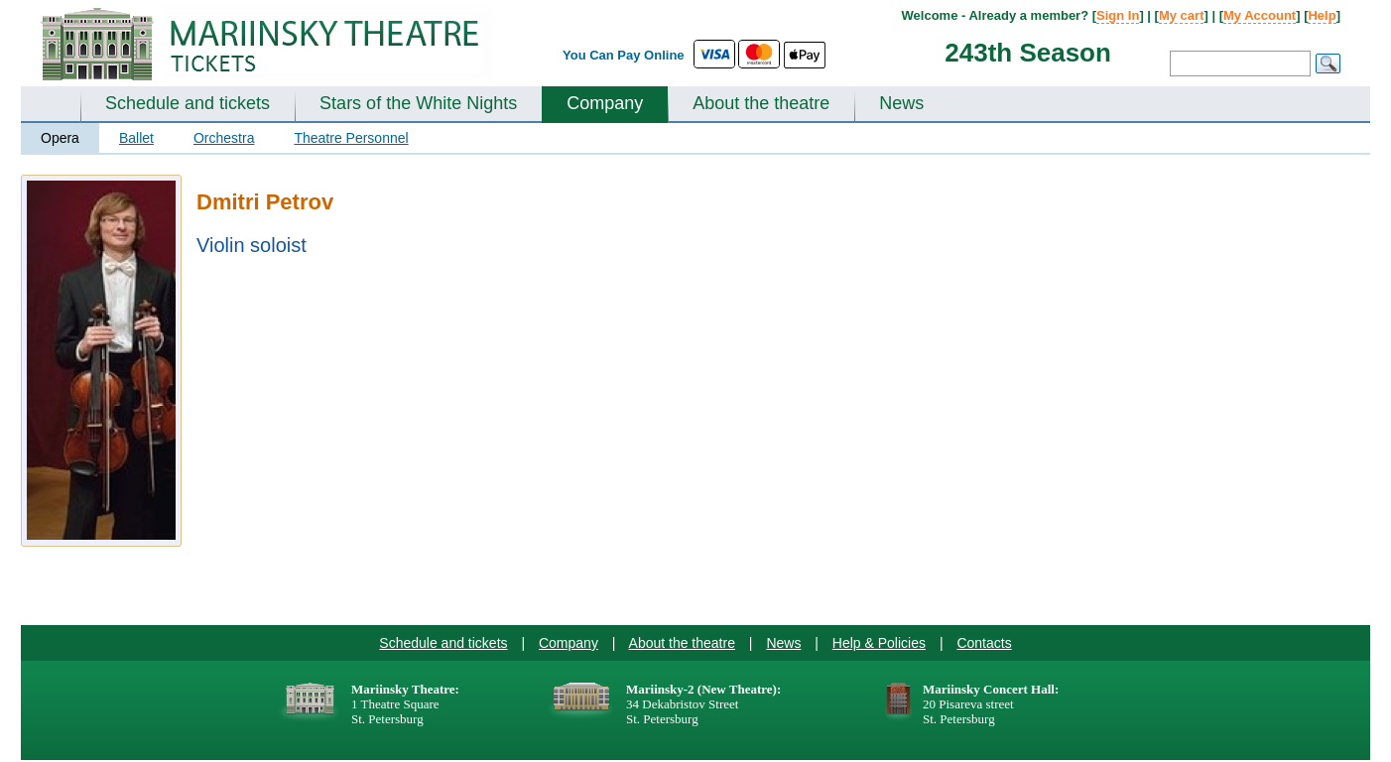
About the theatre (761, 103)
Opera (60, 138)
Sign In (1117, 15)
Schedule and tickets (187, 103)
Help (1321, 15)
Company (605, 103)
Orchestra (223, 138)
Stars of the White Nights (418, 103)
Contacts (983, 643)
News (901, 103)
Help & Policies (879, 643)
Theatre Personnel (351, 138)
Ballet (136, 138)
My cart (1181, 15)
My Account (1259, 15)
